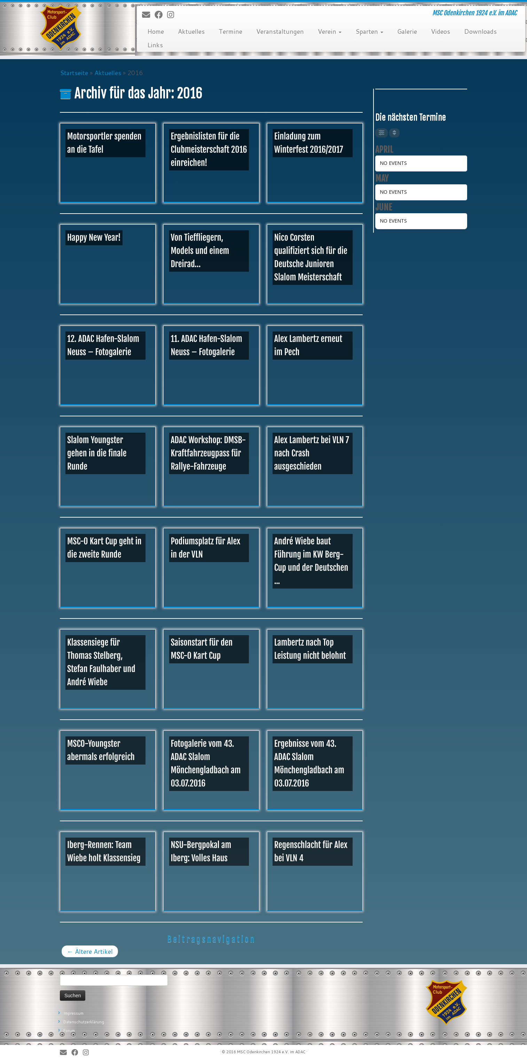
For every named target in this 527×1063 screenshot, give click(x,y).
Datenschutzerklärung (83, 1022)
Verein (329, 31)
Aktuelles (191, 31)
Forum (69, 1030)
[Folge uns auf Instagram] (173, 15)
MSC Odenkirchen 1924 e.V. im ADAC (271, 1052)
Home (155, 31)
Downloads (480, 31)
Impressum (73, 1013)
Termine (230, 31)
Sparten (369, 31)
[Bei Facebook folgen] (161, 15)
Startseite (74, 72)
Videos (440, 31)
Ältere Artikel (90, 951)
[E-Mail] (148, 15)
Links (155, 44)
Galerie (407, 31)
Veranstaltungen (280, 31)
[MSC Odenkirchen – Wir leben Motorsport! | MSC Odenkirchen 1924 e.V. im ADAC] (60, 27)
